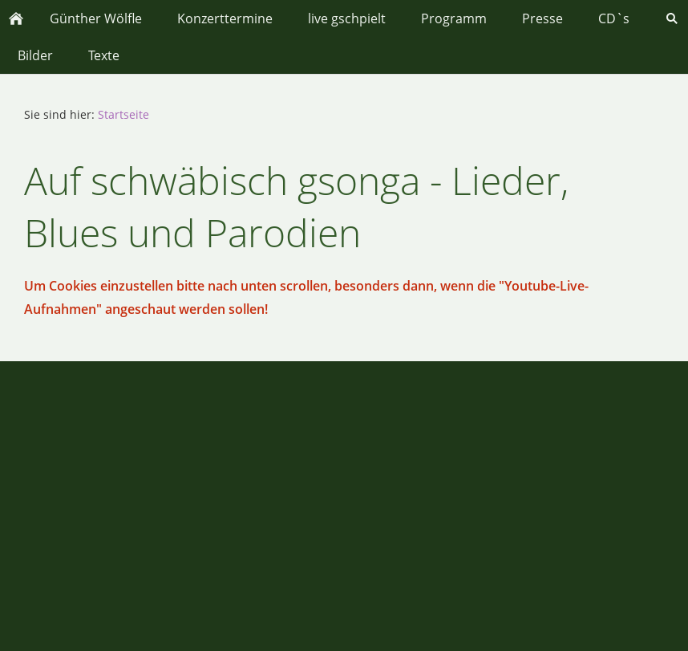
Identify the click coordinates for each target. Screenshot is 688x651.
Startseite (123, 114)
